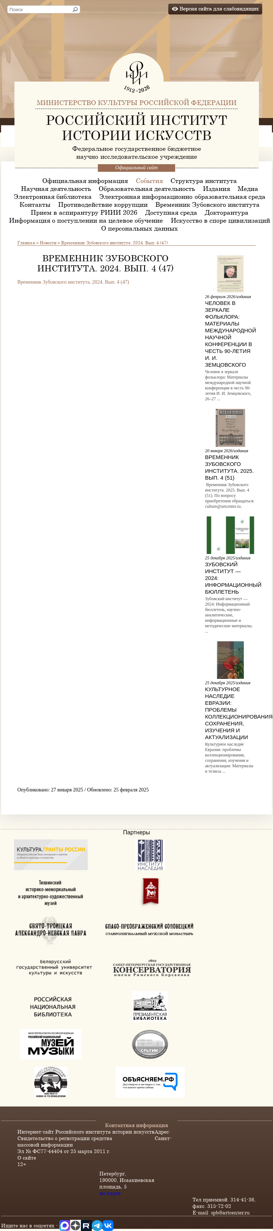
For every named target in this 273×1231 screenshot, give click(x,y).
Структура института (203, 180)
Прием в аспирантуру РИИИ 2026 (84, 212)
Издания (216, 188)
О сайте (26, 1157)
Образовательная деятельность (147, 188)
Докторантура (226, 212)
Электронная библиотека (53, 196)
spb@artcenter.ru (230, 1212)
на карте (110, 1193)
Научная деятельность (56, 188)
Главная (26, 242)
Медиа (248, 188)
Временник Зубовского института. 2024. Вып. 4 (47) (73, 282)
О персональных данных (139, 228)
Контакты (35, 204)
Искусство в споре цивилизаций (220, 220)
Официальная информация (85, 180)
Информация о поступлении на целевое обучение (86, 220)
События (149, 180)
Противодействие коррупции (103, 204)
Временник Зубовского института (207, 204)
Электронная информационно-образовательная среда (182, 196)
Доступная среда (171, 212)
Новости (48, 242)
